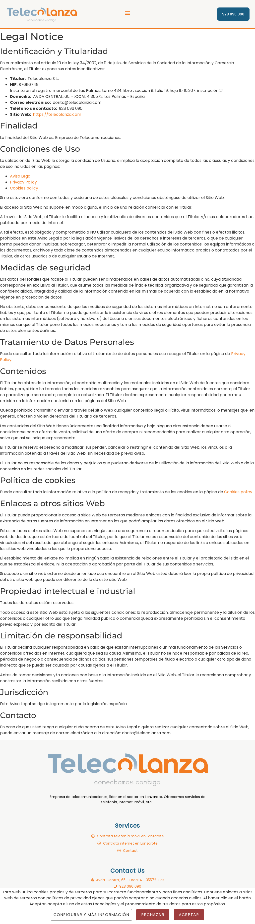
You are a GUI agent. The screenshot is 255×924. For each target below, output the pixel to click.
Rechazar (152, 915)
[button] (128, 13)
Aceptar (189, 915)
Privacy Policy (23, 182)
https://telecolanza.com (57, 114)
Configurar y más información (91, 915)
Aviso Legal (20, 176)
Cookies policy (24, 188)
